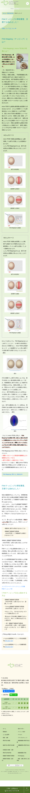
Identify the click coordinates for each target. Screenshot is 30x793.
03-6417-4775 (10, 703)
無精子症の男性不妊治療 (8, 757)
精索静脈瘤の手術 (22, 765)
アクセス (20, 747)
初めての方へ (21, 741)
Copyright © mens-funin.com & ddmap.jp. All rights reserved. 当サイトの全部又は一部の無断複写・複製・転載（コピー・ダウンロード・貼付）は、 (15, 784)
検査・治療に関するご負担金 (23, 772)
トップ (27, 789)
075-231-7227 (9, 641)
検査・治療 (5, 750)
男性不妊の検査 (6, 753)
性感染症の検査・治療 (8, 762)
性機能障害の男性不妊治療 (23, 758)
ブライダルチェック (22, 750)
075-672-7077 (9, 647)
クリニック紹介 (21, 744)
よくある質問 (6, 747)
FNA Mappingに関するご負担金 (12, 474)
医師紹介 (5, 744)
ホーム (4, 741)
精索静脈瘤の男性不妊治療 (23, 753)
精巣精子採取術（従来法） (7, 772)
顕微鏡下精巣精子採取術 (8, 768)
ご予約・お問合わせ (12, 790)
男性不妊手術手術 (7, 765)
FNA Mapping (21, 768)
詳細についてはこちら (8, 28)
